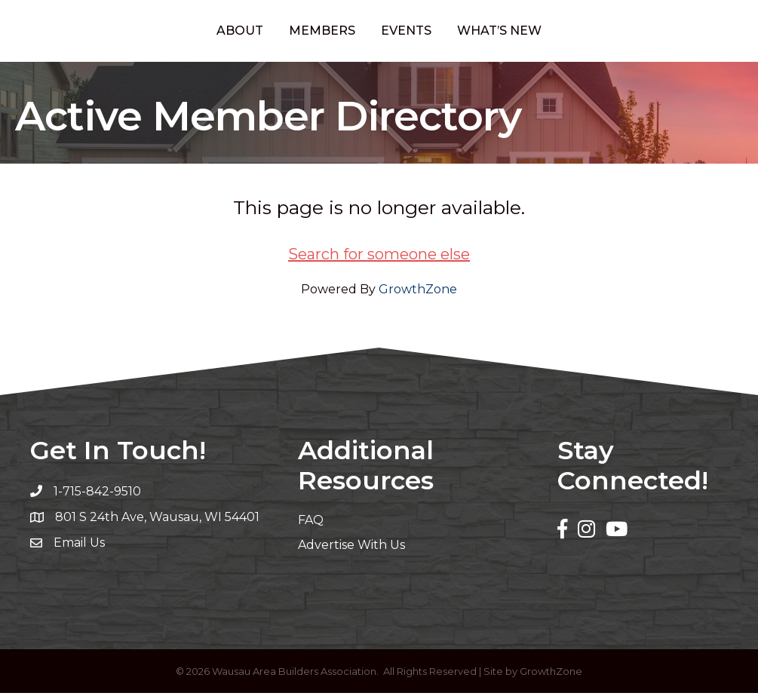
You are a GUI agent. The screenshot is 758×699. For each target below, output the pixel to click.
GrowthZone (418, 295)
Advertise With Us (351, 551)
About (178, 33)
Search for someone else (379, 260)
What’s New (561, 33)
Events (468, 33)
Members (260, 33)
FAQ (311, 526)
